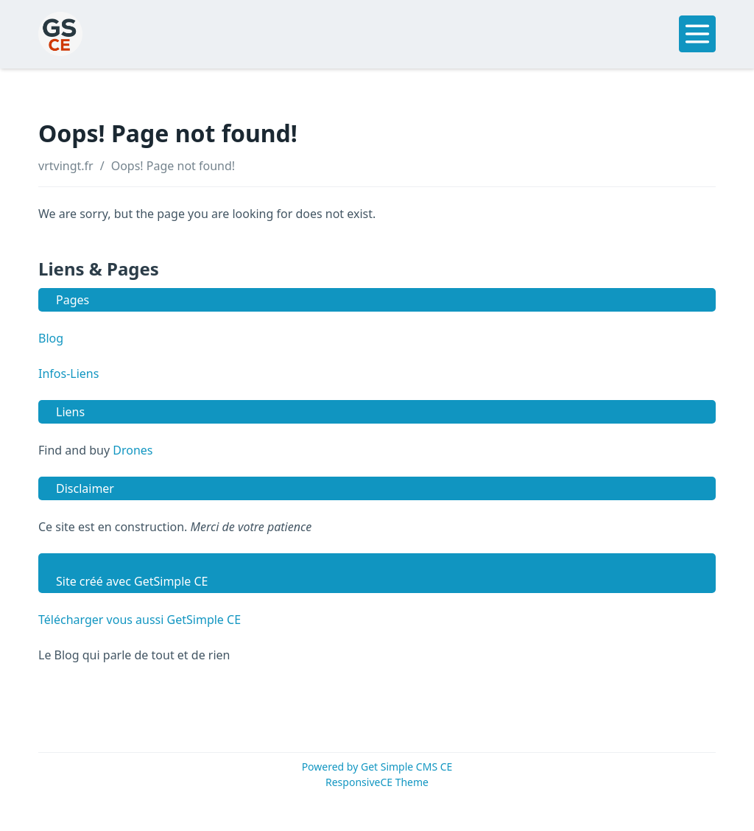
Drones (132, 450)
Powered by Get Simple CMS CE (377, 767)
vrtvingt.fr (66, 166)
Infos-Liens (68, 373)
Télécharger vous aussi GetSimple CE (139, 619)
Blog (50, 338)
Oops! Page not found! (173, 166)
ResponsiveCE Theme (377, 782)
